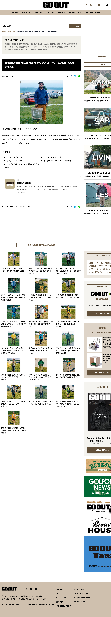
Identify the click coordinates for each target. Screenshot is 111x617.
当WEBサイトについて (26, 599)
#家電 (91, 263)
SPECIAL (39, 12)
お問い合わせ (14, 596)
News (14, 12)
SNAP (50, 12)
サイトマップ (41, 599)
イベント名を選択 (75, 26)
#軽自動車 (92, 266)
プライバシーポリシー (9, 599)
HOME (4, 31)
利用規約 (39, 596)
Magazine (75, 12)
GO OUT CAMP (92, 12)
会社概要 (5, 596)
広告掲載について (27, 596)
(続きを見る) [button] (21, 192)
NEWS (60, 589)
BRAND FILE (63, 606)
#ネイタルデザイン (95, 272)
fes (14, 31)
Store (61, 12)
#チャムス (99, 263)
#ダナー (92, 269)
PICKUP (26, 12)
